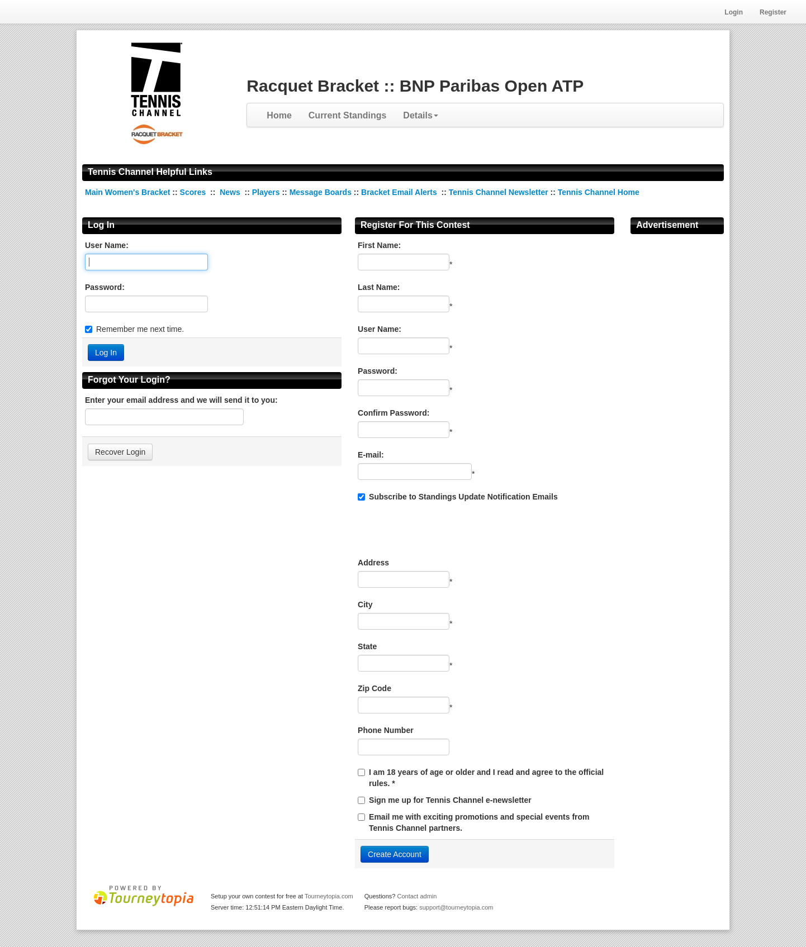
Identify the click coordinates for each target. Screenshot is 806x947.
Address (373, 562)
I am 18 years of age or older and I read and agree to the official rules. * (486, 778)
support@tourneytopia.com (456, 907)
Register (773, 12)
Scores (194, 192)
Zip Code (374, 688)
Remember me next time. (140, 329)
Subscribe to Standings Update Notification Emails (458, 496)
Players (266, 192)
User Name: (107, 245)
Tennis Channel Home (598, 192)
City (365, 604)
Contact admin (417, 896)
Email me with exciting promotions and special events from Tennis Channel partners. (479, 822)
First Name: (379, 245)
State (367, 646)
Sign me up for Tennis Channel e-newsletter (450, 800)
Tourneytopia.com (329, 896)
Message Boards (321, 192)
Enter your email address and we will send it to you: (181, 400)
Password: (105, 287)
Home (279, 115)
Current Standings (348, 115)
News (229, 192)
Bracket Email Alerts (399, 192)
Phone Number (386, 730)
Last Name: (379, 287)
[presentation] (443, 529)
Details (420, 115)
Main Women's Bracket (128, 192)
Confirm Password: (393, 412)
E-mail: (371, 454)
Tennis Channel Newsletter (498, 192)
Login (733, 12)
